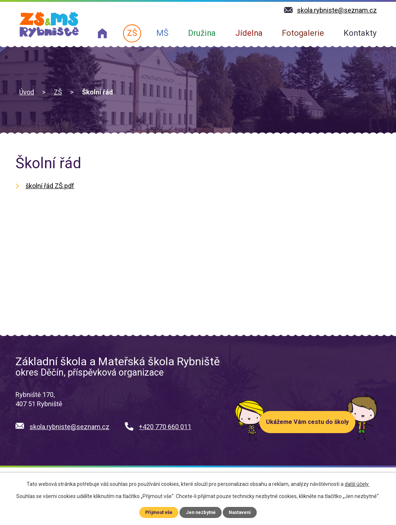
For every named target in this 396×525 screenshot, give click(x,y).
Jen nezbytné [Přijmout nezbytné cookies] (200, 512)
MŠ (162, 33)
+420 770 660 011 (165, 427)
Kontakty (360, 33)
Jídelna (249, 33)
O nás (102, 33)
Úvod (26, 92)
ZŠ (132, 33)
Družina (202, 33)
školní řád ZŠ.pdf (49, 186)
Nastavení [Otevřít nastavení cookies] (240, 512)
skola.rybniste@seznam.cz (69, 427)
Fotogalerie (303, 33)
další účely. (357, 484)
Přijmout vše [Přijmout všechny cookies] (159, 512)
